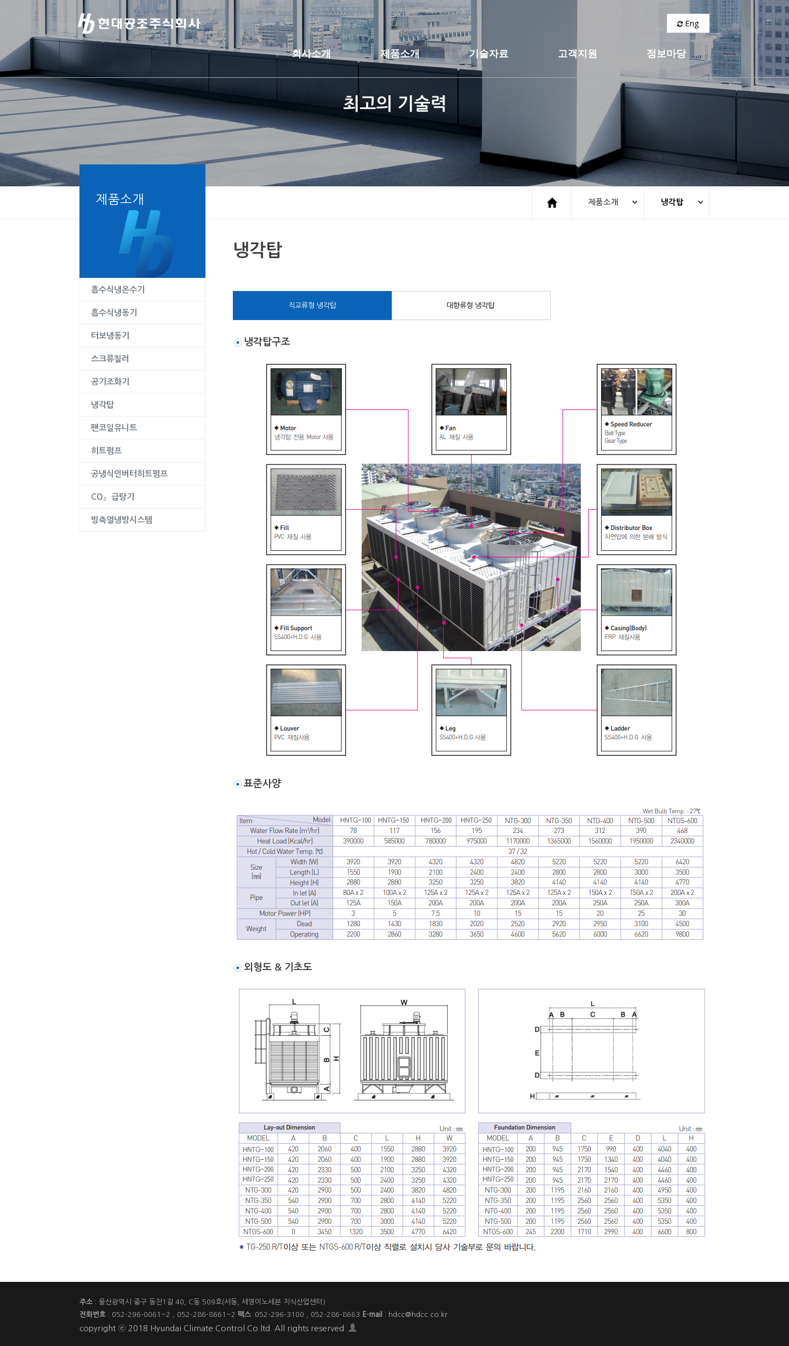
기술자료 (421, 24)
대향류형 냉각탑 (471, 305)
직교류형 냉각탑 (312, 305)
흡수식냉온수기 (118, 289)
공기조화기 (110, 381)
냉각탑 (670, 202)
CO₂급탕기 (112, 496)
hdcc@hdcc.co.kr (418, 1314)
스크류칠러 (110, 358)
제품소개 (332, 24)
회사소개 (244, 24)
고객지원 (510, 24)
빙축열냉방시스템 (121, 519)
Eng (688, 24)
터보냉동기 (110, 335)
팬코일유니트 (114, 427)
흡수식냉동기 (114, 312)
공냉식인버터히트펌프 (129, 473)
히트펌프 (106, 450)
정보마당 (599, 24)
